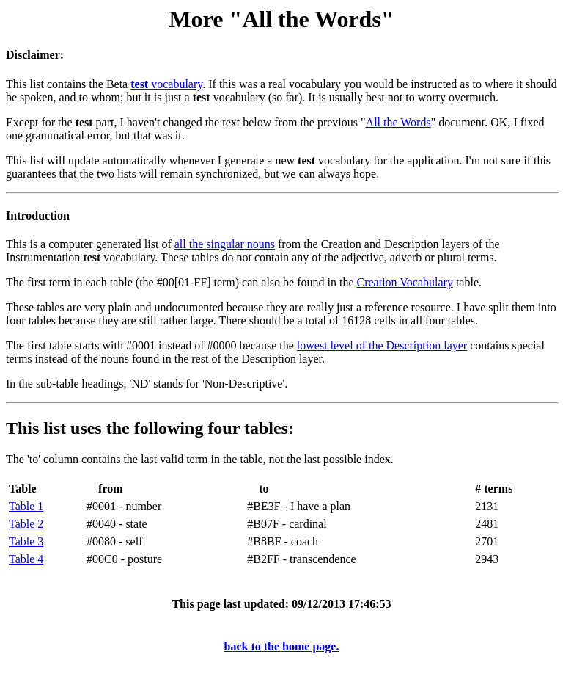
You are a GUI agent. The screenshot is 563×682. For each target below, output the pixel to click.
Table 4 (26, 559)
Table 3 (26, 541)
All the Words (398, 122)
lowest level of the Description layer (382, 345)
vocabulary (166, 84)
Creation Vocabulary (405, 282)
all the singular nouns (224, 244)
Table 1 (26, 506)
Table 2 (26, 524)
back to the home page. (281, 646)
